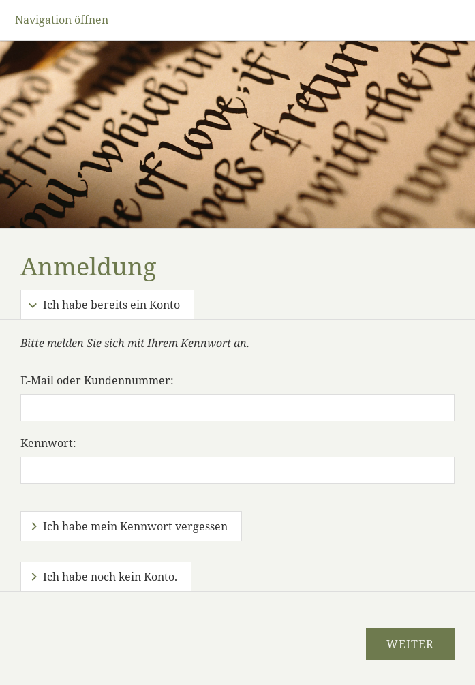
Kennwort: (48, 443)
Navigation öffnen (61, 19)
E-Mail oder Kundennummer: (97, 380)
